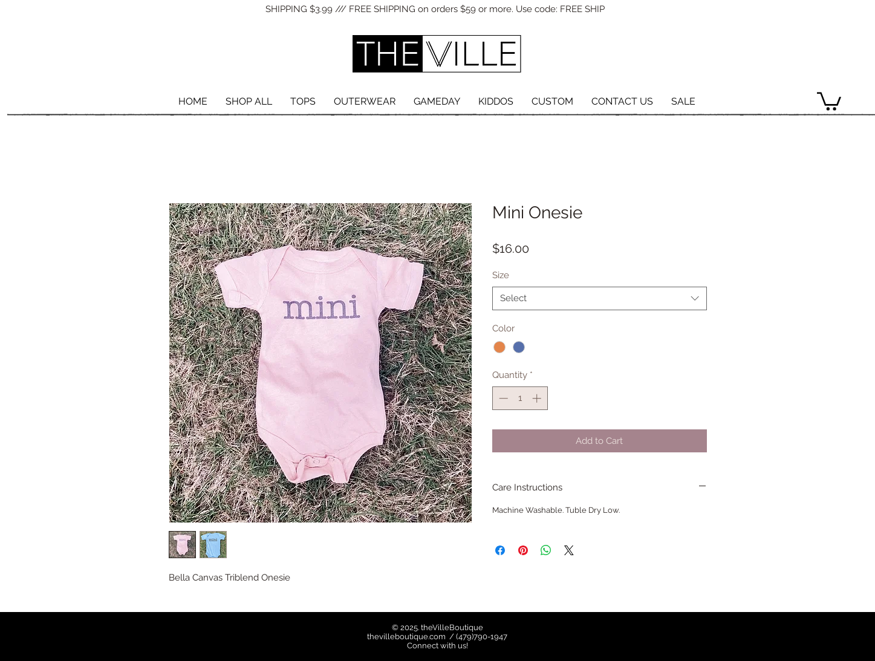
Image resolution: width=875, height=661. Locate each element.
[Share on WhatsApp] (546, 550)
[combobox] (599, 298)
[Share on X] (569, 550)
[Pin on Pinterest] (523, 550)
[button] (829, 100)
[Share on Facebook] (500, 550)
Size (500, 275)
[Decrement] (502, 398)
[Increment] (538, 398)
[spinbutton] (520, 398)
